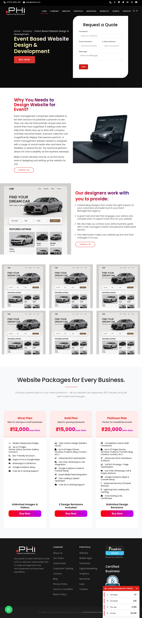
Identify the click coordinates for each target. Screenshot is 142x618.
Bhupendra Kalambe (114, 557)
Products (104, 11)
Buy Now (24, 59)
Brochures (84, 578)
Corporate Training (63, 568)
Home (44, 11)
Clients (115, 11)
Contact (127, 11)
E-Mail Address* (109, 41)
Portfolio (78, 11)
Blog (55, 578)
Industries (91, 11)
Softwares (84, 563)
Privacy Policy (60, 584)
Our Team (58, 558)
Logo (81, 584)
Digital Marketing (88, 568)
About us (57, 553)
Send (83, 67)
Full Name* (83, 31)
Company (54, 11)
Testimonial (59, 563)
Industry (27, 31)
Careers (83, 589)
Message (83, 51)
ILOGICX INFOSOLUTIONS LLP (93, 612)
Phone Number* (86, 41)
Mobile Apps (85, 558)
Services (66, 11)
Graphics (84, 573)
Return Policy (60, 594)
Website (83, 553)
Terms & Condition (63, 589)
